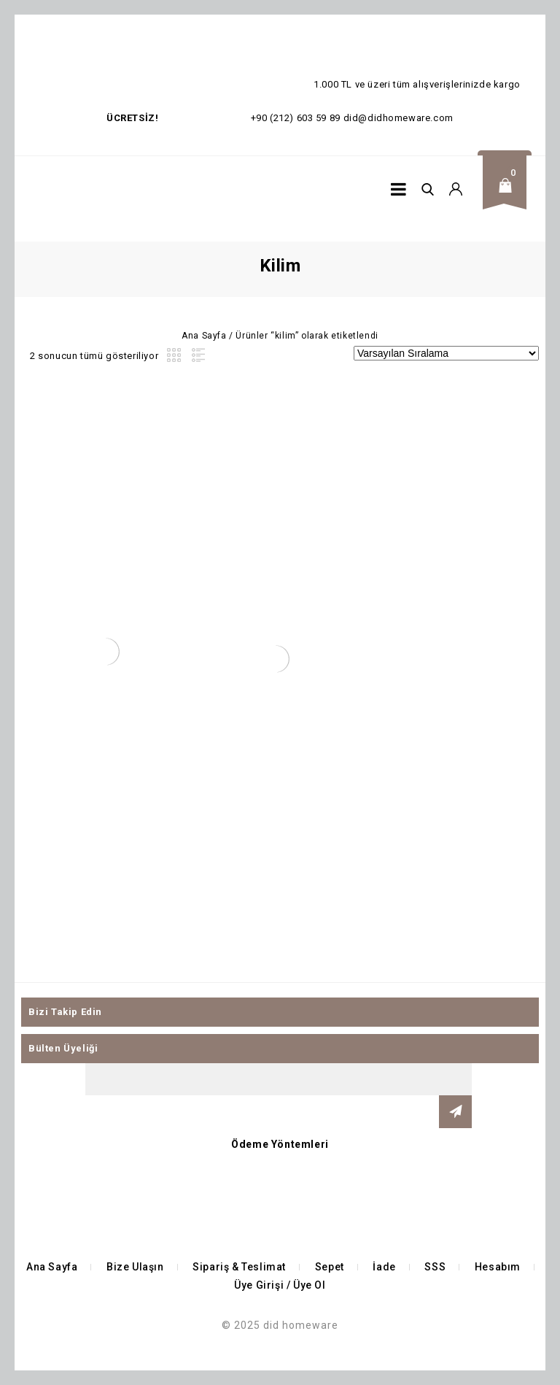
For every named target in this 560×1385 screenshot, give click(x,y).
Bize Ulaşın (135, 1267)
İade (384, 1267)
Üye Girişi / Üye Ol (279, 1285)
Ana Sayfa (204, 336)
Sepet (329, 1267)
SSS (435, 1267)
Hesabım (498, 1267)
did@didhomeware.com (398, 117)
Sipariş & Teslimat (239, 1267)
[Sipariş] (446, 353)
